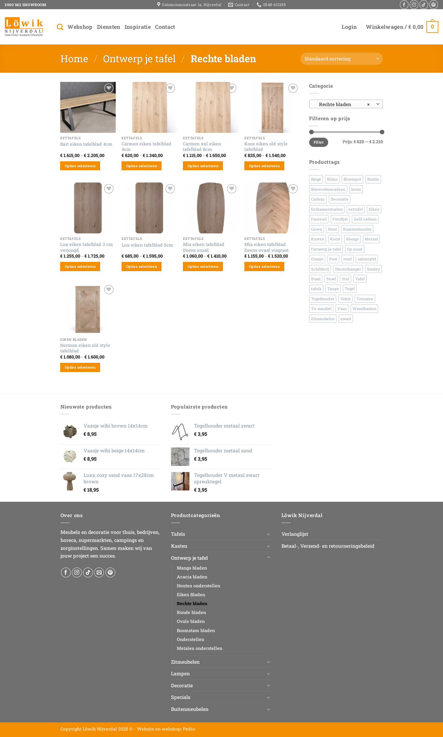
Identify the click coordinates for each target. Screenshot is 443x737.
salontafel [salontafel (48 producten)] (367, 258)
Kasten (179, 546)
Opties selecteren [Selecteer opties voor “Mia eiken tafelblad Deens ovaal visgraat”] (264, 266)
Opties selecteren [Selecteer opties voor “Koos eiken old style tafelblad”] (264, 165)
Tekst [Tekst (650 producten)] (345, 298)
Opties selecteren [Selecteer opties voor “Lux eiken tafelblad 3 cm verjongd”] (80, 266)
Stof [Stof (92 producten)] (345, 278)
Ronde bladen (191, 612)
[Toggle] (268, 534)
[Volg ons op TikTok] (423, 4)
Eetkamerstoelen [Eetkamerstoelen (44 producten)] (327, 209)
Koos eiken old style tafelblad (266, 146)
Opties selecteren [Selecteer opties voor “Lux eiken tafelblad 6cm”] (141, 266)
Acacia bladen (192, 577)
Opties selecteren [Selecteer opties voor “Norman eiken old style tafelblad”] (80, 367)
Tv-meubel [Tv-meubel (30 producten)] (321, 308)
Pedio (189, 729)
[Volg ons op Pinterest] (433, 4)
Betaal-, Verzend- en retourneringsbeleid (328, 546)
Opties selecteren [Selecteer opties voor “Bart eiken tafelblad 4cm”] (80, 165)
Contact (165, 26)
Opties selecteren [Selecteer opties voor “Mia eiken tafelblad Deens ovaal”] (203, 266)
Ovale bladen (191, 621)
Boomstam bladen (196, 630)
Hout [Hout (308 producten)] (332, 229)
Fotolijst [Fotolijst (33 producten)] (340, 219)
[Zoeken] (60, 27)
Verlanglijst (295, 534)
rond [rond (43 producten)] (347, 258)
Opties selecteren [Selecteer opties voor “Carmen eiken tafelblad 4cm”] (141, 165)
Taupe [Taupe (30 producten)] (333, 288)
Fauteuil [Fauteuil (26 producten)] (319, 219)
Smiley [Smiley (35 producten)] (373, 269)
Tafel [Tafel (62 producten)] (360, 278)
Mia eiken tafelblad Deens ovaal (203, 247)
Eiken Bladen (191, 594)
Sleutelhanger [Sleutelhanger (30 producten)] (348, 269)
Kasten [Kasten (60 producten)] (317, 238)
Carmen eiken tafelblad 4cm (146, 146)
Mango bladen (192, 568)
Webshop (80, 26)
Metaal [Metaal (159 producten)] (371, 238)
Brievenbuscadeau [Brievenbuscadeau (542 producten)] (328, 189)
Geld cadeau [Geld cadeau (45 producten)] (365, 219)
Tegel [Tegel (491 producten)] (350, 288)
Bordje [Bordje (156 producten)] (373, 179)
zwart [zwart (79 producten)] (345, 318)
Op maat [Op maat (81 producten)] (355, 249)
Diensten (108, 26)
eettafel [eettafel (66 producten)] (355, 209)
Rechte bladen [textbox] (342, 104)
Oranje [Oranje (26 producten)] (317, 258)
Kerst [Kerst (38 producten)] (335, 238)
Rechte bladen (192, 603)
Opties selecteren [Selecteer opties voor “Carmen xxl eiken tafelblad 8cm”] (203, 165)
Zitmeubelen (185, 661)
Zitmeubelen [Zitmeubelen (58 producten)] (323, 318)
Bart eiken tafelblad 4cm (86, 144)
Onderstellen (190, 639)
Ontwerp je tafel (139, 58)
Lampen (180, 673)
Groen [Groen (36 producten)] (316, 229)
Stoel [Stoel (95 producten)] (331, 278)
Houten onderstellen (198, 586)
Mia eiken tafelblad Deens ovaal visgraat (266, 247)
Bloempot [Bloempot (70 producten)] (352, 179)
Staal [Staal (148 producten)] (316, 278)
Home (74, 58)
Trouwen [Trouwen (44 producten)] (364, 298)
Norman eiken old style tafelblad (85, 348)
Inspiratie (138, 26)
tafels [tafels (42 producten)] (316, 288)
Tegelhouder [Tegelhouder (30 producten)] (322, 298)
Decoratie (182, 685)
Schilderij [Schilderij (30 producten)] (320, 269)
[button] (349, 27)
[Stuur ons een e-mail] (99, 572)
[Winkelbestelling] (342, 59)
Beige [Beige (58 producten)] (316, 179)
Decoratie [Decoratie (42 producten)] (339, 199)
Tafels (178, 534)
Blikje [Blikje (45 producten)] (332, 179)
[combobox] (346, 104)
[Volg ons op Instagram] (414, 4)
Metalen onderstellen (199, 648)
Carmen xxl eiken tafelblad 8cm (202, 146)
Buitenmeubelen (189, 709)
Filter (319, 142)
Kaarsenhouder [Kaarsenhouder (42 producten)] (357, 229)
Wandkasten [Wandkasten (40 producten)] (364, 308)
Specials (180, 697)
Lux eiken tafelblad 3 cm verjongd (86, 247)
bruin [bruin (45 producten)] (356, 189)
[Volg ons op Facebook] (404, 4)
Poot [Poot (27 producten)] (333, 258)
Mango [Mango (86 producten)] (352, 238)
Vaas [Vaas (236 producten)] (342, 308)
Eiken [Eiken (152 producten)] (374, 209)
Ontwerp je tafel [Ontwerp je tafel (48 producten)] (326, 249)
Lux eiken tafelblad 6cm (147, 245)
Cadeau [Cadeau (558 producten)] (318, 199)
